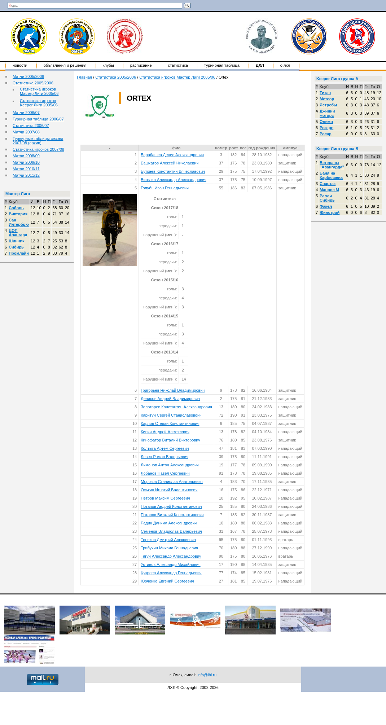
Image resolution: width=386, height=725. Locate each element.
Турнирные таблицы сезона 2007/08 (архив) (38, 140)
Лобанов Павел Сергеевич (165, 473)
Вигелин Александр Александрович (173, 179)
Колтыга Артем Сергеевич (165, 448)
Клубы (108, 65)
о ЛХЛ (285, 65)
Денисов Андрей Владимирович (170, 398)
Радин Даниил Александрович (169, 523)
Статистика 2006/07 (31, 125)
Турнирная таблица (222, 65)
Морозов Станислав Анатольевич (172, 481)
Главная (84, 77)
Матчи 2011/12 (26, 175)
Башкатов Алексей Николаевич (169, 163)
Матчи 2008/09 (26, 156)
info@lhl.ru (206, 675)
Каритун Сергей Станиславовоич (171, 415)
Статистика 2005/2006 (33, 83)
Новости (20, 65)
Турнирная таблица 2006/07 (38, 119)
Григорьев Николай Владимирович (173, 390)
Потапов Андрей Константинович (171, 506)
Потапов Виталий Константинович (172, 515)
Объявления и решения (65, 65)
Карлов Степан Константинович (170, 423)
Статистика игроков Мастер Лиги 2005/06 (39, 91)
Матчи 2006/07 (26, 112)
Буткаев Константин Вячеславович (173, 171)
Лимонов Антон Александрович (170, 465)
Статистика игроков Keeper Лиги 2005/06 (39, 102)
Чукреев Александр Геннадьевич (171, 573)
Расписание (141, 65)
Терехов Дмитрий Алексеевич (168, 539)
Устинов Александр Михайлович (170, 564)
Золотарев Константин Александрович (176, 407)
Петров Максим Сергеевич (165, 498)
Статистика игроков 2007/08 (38, 149)
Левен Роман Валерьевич (164, 456)
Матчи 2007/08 (26, 132)
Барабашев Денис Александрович (172, 155)
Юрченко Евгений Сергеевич (167, 581)
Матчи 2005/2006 (28, 76)
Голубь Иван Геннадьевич (165, 188)
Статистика (178, 65)
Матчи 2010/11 (26, 169)
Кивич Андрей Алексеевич (165, 432)
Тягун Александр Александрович (171, 556)
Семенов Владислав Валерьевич (171, 531)
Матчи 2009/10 (26, 162)
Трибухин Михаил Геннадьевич (169, 548)
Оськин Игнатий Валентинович (169, 490)
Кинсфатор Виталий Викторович (170, 440)
